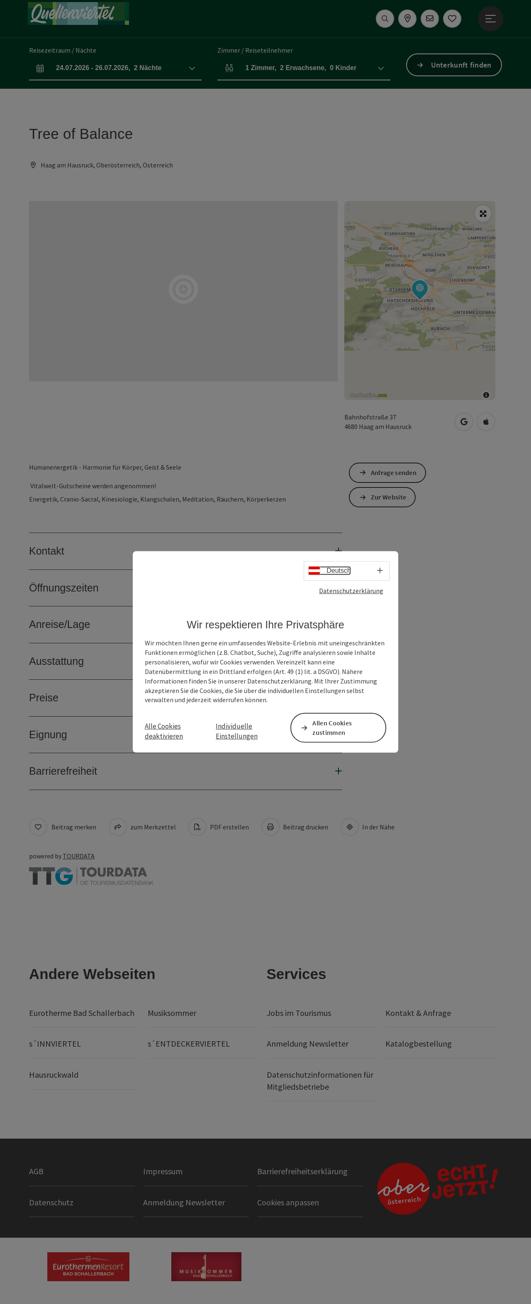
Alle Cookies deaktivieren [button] (164, 730)
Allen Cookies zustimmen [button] (332, 728)
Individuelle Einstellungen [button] (237, 730)
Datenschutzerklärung (351, 591)
